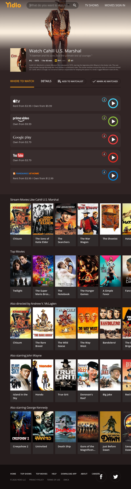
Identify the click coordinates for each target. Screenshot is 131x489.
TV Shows (92, 5)
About (84, 473)
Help (54, 473)
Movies (110, 5)
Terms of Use (53, 479)
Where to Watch (22, 81)
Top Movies (41, 473)
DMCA (66, 479)
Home (13, 473)
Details (46, 81)
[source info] (103, 99)
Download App (68, 473)
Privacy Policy (36, 479)
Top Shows (26, 473)
